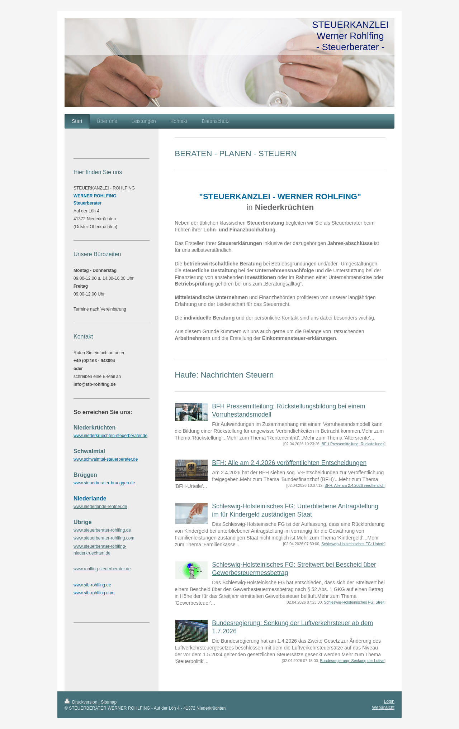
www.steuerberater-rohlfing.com (104, 538)
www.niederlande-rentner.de (100, 506)
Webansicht (383, 707)
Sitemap (109, 702)
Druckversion (82, 702)
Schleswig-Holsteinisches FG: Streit (354, 602)
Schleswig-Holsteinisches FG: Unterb (352, 544)
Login (389, 701)
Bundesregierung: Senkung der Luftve (352, 660)
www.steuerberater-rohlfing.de (102, 530)
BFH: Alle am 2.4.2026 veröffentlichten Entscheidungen (289, 462)
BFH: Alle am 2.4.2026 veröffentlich (354, 485)
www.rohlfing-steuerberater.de (102, 568)
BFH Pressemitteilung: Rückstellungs (353, 444)
